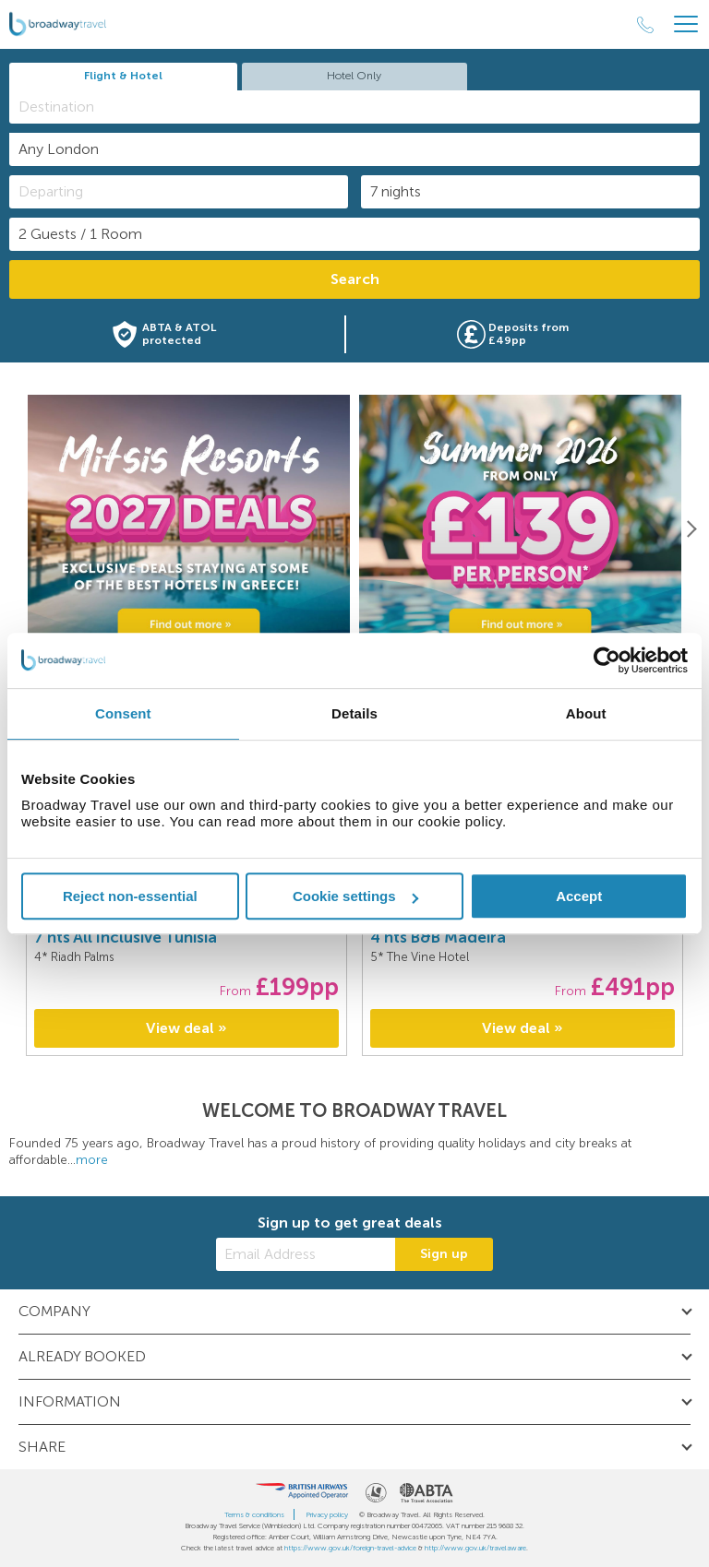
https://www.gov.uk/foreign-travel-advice (350, 1547)
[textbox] (363, 106)
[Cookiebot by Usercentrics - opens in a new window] (607, 660)
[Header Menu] (686, 24)
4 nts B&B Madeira (438, 937)
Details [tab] (354, 713)
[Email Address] (305, 1254)
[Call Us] (645, 25)
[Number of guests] (354, 234)
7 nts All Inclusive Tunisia (125, 937)
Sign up (444, 1254)
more (92, 1160)
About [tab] (586, 713)
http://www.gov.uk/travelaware (475, 1547)
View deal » (186, 1028)
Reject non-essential (130, 896)
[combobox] (354, 107)
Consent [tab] (123, 713)
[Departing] (178, 191)
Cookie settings (355, 896)
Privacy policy (327, 1514)
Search (354, 279)
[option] (189, 529)
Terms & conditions (254, 1514)
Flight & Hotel (123, 75)
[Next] (690, 528)
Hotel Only (354, 75)
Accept (579, 896)
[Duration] (530, 191)
